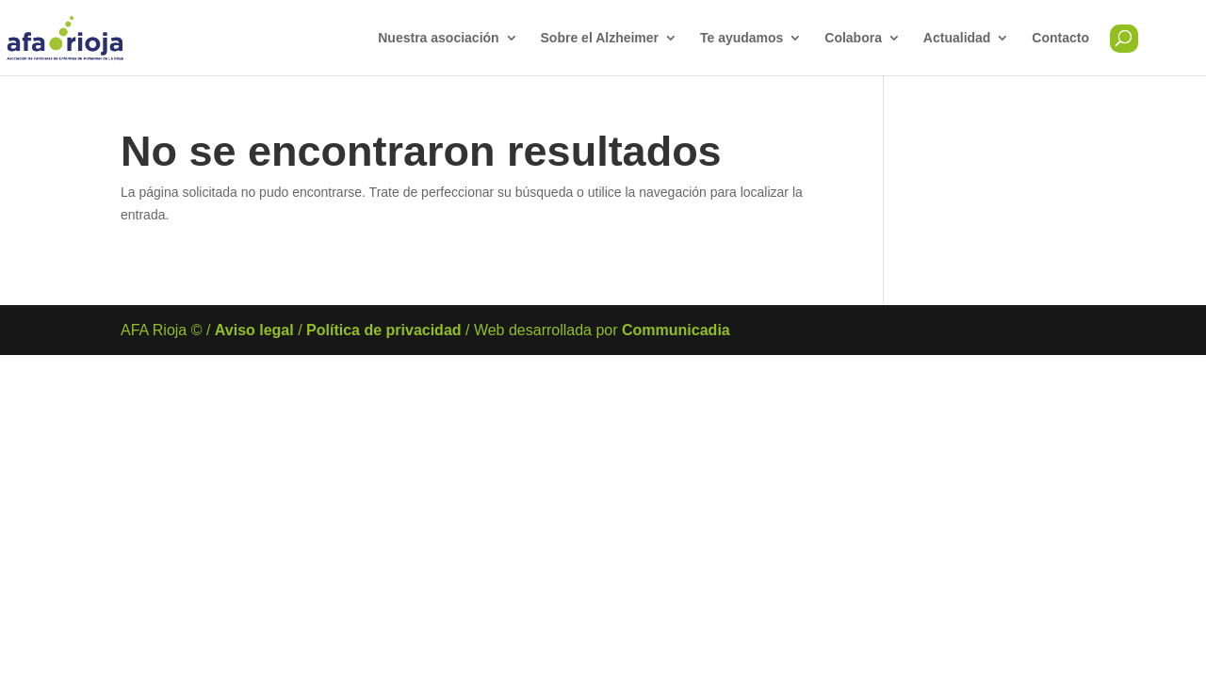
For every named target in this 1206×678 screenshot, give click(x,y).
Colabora (853, 38)
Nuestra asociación (438, 38)
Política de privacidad (384, 330)
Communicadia (676, 330)
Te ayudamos (741, 38)
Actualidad (957, 38)
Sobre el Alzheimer (600, 38)
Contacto (1060, 38)
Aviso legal (254, 330)
